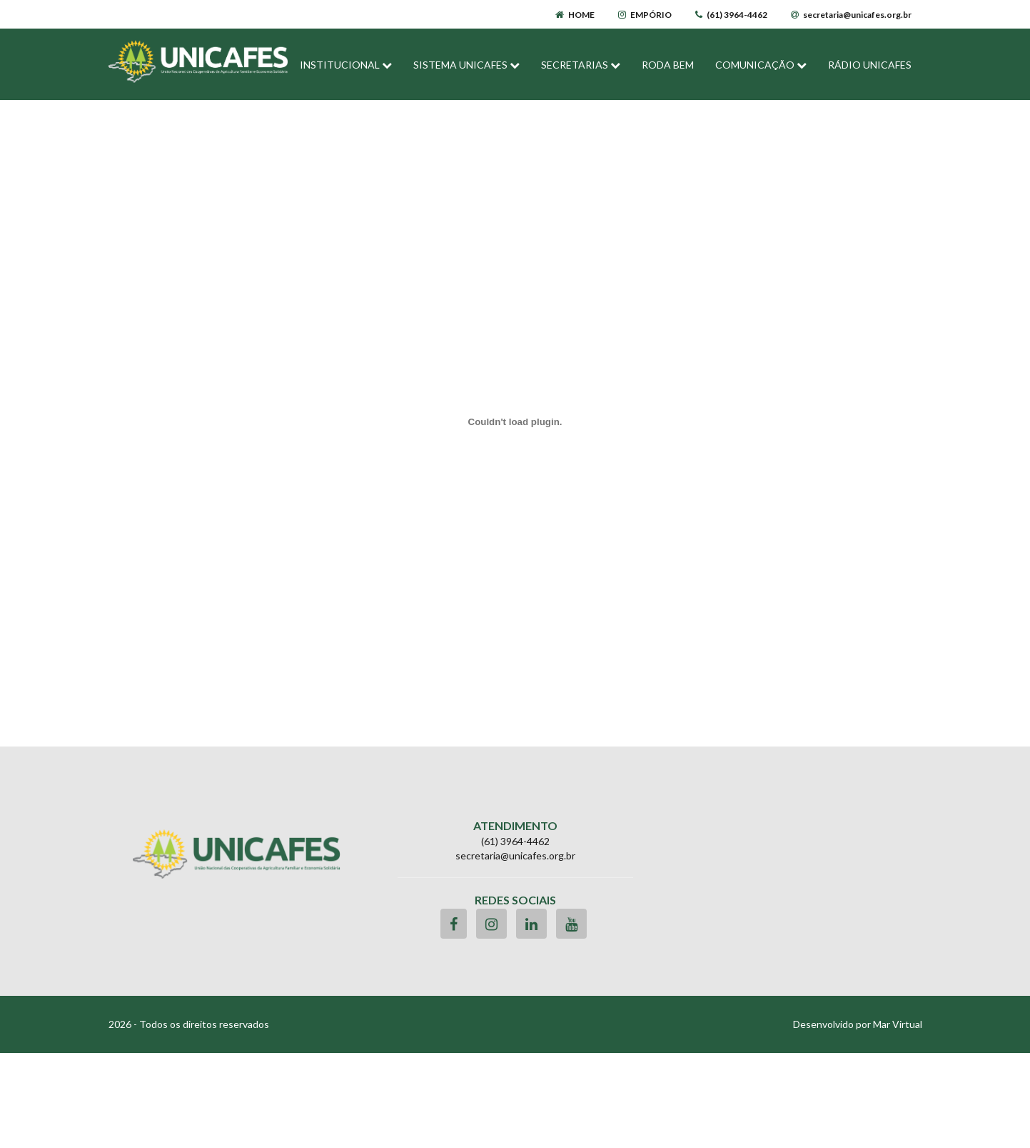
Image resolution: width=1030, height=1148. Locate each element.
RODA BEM (668, 65)
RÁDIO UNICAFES (870, 65)
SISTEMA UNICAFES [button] (466, 65)
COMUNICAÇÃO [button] (761, 65)
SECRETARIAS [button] (580, 65)
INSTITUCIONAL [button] (346, 65)
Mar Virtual (897, 1024)
